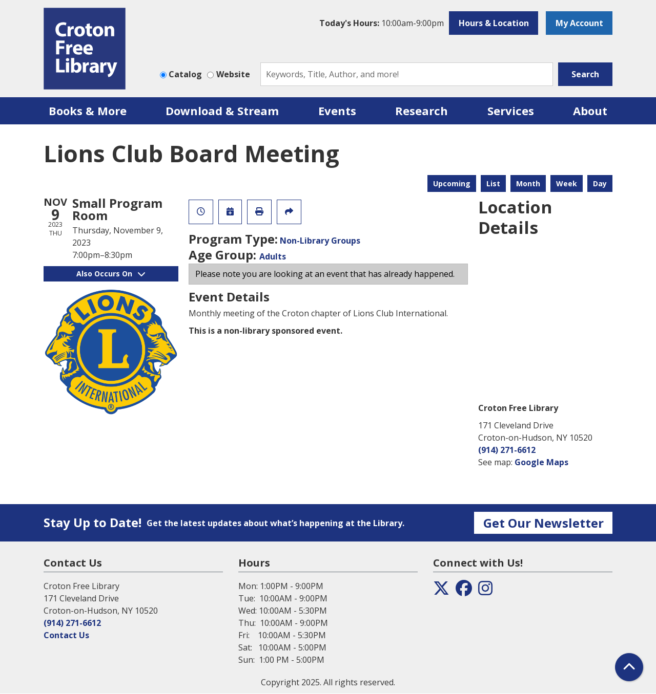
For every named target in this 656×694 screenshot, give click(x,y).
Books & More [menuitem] (88, 110)
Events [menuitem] (337, 110)
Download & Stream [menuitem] (222, 110)
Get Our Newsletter (543, 522)
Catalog (185, 74)
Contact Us (66, 635)
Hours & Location (494, 23)
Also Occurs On (110, 273)
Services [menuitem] (510, 110)
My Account (579, 23)
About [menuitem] (590, 110)
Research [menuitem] (421, 110)
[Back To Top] (629, 667)
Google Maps (541, 462)
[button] (381, 23)
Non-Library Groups (320, 240)
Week (566, 183)
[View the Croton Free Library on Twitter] (441, 591)
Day (600, 183)
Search (585, 74)
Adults (272, 256)
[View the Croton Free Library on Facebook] (464, 591)
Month (528, 183)
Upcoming (451, 183)
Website (233, 74)
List (493, 183)
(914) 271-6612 (507, 450)
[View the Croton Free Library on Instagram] (485, 591)
